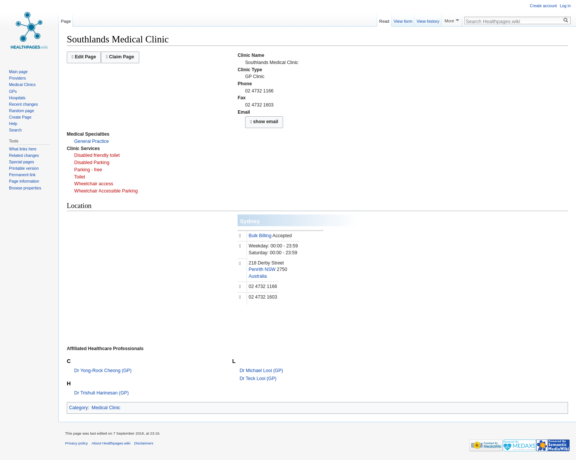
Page (66, 20)
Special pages (21, 162)
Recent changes (23, 104)
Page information (24, 181)
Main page (18, 71)
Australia (258, 276)
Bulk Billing (260, 235)
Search (15, 130)
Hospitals (17, 97)
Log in (565, 5)
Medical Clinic (106, 407)
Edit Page (84, 56)
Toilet (79, 177)
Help (13, 123)
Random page (21, 110)
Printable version (24, 168)
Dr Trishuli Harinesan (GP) (101, 393)
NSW (270, 269)
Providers (17, 78)
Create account (543, 5)
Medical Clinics (22, 84)
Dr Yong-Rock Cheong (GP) (103, 370)
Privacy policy (76, 443)
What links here (22, 149)
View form (402, 20)
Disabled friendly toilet (97, 155)
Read (384, 20)
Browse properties (25, 188)
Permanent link (22, 174)
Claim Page (120, 56)
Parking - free (88, 169)
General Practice (91, 141)
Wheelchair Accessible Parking (106, 191)
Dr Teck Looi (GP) (258, 378)
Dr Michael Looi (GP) (261, 370)
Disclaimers (143, 443)
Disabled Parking (92, 162)
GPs (13, 91)
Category (78, 407)
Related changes (24, 155)
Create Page (20, 117)
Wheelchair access (93, 183)
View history (428, 20)
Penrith (256, 269)
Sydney (250, 221)
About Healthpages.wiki (110, 443)
